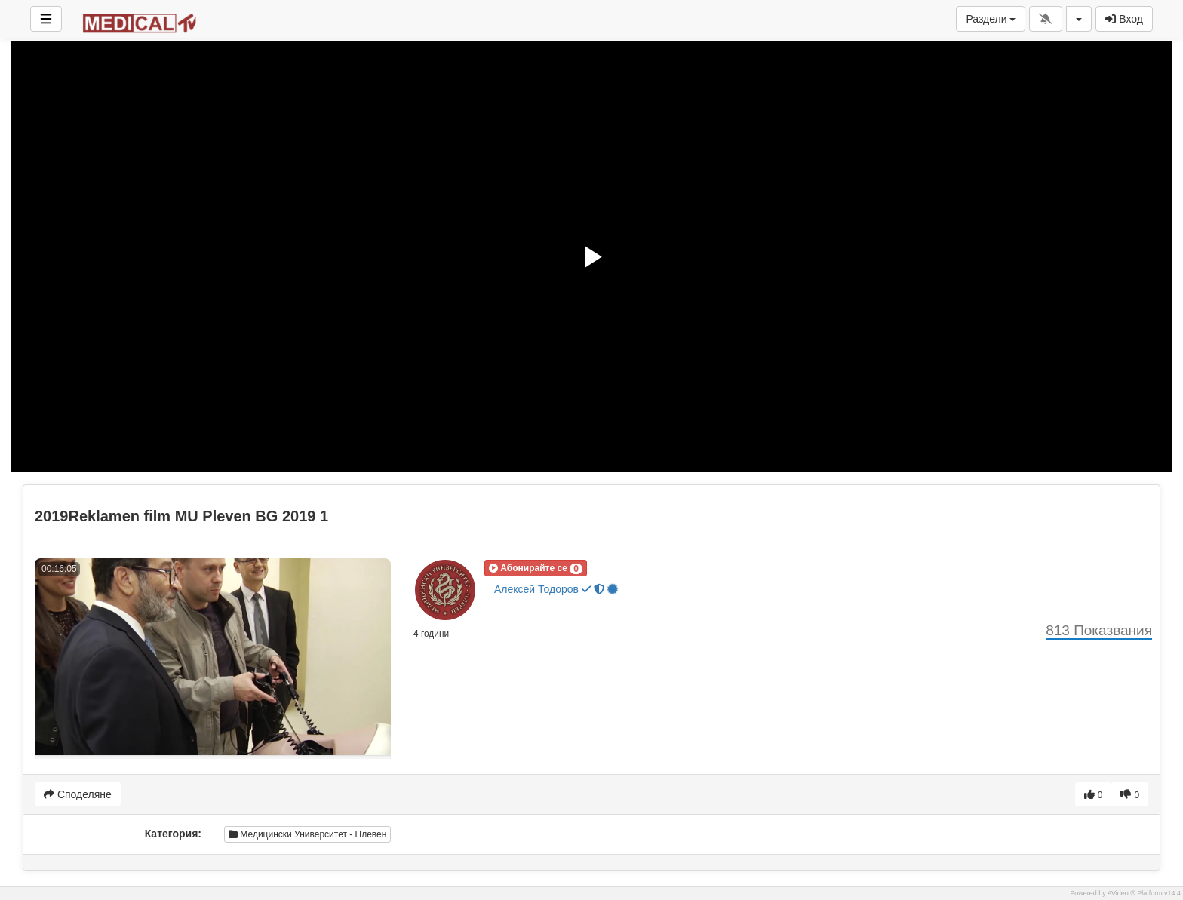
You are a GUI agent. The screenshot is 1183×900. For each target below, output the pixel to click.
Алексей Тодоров (556, 589)
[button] (535, 568)
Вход (1124, 19)
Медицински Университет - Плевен (307, 834)
